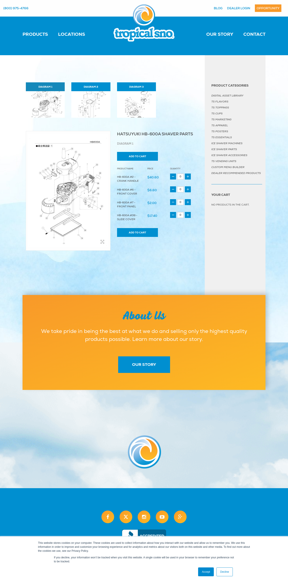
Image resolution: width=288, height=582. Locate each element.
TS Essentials (221, 137)
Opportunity (268, 8)
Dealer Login (238, 8)
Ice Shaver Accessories (229, 155)
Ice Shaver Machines (227, 143)
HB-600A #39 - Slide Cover (127, 217)
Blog (218, 8)
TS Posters (219, 131)
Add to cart (137, 156)
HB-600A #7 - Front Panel (126, 204)
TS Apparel (219, 125)
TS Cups (217, 113)
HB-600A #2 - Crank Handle (128, 179)
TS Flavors (219, 101)
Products (35, 34)
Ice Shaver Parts (224, 149)
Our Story (219, 34)
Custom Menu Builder (227, 167)
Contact (254, 34)
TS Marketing (221, 119)
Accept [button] (206, 571)
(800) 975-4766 (15, 8)
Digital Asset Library (227, 95)
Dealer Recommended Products (236, 173)
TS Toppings (220, 107)
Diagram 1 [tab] (45, 86)
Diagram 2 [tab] (91, 86)
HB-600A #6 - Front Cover (127, 191)
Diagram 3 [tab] (136, 86)
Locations (71, 34)
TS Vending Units (223, 161)
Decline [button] (224, 571)
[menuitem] (40, 34)
